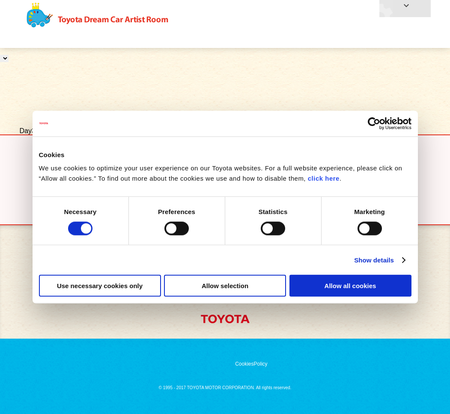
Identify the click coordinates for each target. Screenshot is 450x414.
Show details (374, 259)
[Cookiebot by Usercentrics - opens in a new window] (374, 123)
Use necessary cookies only (100, 285)
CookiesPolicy (251, 364)
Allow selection (225, 285)
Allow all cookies (350, 285)
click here (324, 178)
